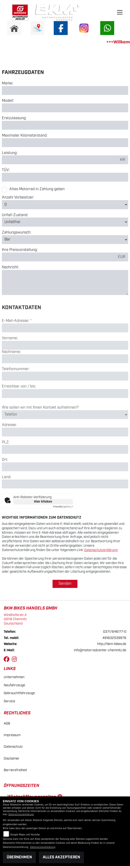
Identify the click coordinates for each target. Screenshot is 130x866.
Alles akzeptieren (61, 857)
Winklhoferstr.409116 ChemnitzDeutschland (15, 619)
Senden (65, 583)
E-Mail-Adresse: (16, 337)
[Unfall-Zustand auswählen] (65, 222)
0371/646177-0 (114, 631)
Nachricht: (10, 267)
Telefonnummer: (16, 386)
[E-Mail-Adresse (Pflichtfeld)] (65, 344)
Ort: (5, 476)
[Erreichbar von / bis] (65, 410)
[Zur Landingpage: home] (14, 28)
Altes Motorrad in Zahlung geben (37, 189)
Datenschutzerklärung (101, 550)
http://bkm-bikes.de (111, 644)
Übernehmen (19, 857)
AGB (7, 723)
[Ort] (65, 483)
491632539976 (114, 638)
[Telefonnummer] (65, 393)
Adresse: (9, 442)
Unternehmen (14, 677)
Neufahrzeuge (14, 685)
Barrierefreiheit (15, 770)
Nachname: (11, 368)
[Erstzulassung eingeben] (65, 125)
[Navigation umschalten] (119, 12)
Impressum (12, 735)
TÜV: (6, 170)
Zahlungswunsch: (16, 232)
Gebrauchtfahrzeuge (19, 693)
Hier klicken (43, 502)
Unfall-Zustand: (15, 215)
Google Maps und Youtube (25, 834)
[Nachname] (65, 375)
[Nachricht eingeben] (65, 282)
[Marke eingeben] (65, 90)
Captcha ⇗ (63, 506)
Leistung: (9, 153)
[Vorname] (65, 362)
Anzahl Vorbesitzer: (18, 197)
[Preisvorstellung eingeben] (58, 257)
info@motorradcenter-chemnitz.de (100, 650)
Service (9, 701)
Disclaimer (12, 758)
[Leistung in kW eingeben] (59, 159)
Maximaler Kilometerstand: (24, 135)
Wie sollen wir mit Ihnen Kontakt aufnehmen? (40, 424)
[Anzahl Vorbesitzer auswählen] (65, 204)
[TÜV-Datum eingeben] (65, 177)
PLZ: (6, 459)
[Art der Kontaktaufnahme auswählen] (65, 431)
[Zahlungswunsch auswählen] (65, 239)
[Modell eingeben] (65, 107)
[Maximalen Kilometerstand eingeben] (65, 142)
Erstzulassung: (14, 118)
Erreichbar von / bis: (19, 403)
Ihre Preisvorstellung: (20, 250)
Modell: (8, 101)
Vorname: (10, 355)
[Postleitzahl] (65, 466)
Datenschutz (13, 746)
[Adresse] (65, 448)
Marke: (7, 83)
